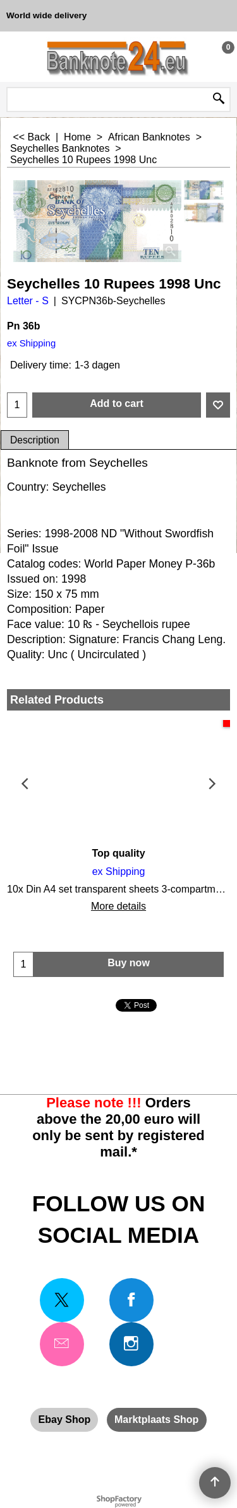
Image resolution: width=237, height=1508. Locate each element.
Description (34, 440)
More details (118, 906)
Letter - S (28, 300)
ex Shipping (31, 343)
